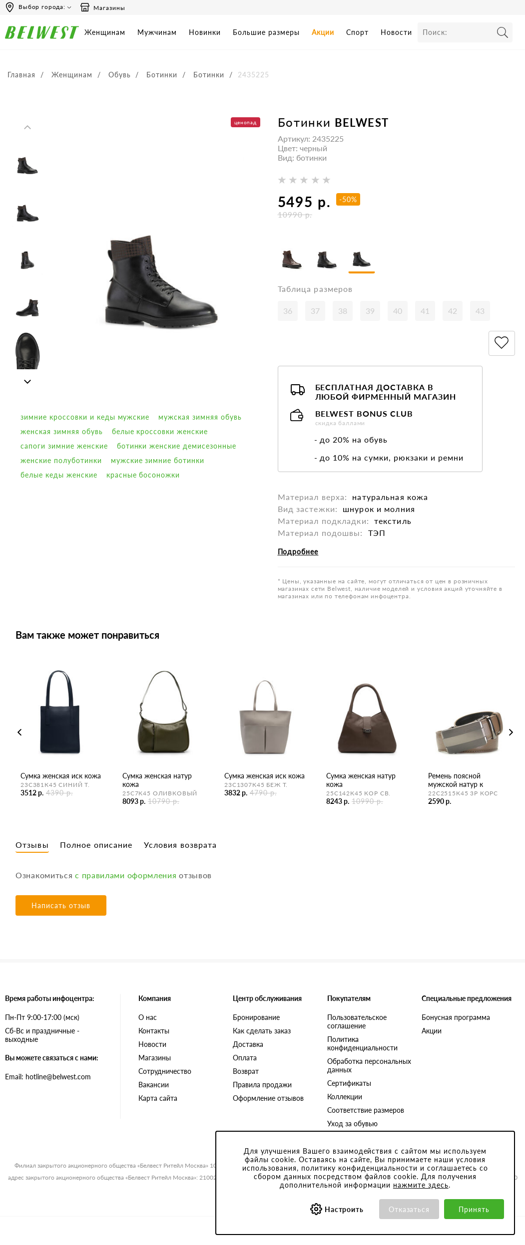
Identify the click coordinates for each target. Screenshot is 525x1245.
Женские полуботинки (61, 460)
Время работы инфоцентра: (49, 1000)
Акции (323, 32)
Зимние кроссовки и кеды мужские (84, 417)
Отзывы (32, 846)
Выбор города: (41, 6)
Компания (154, 1000)
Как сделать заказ (262, 1032)
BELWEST (362, 122)
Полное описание (96, 846)
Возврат (246, 1072)
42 (452, 312)
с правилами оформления (125, 876)
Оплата (245, 1059)
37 (315, 312)
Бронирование (256, 1018)
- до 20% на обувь (351, 441)
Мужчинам (157, 32)
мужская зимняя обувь (200, 417)
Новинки (205, 32)
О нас (147, 1018)
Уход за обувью (352, 1125)
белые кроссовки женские (160, 431)
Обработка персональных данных (369, 1066)
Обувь (119, 74)
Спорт (357, 32)
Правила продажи (262, 1086)
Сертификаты (349, 1084)
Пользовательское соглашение (357, 1022)
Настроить (344, 1209)
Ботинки (161, 74)
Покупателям (349, 1000)
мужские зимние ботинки (158, 460)
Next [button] (27, 382)
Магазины (102, 7)
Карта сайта (157, 1099)
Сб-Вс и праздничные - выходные (42, 1036)
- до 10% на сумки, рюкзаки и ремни (389, 459)
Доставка (248, 1045)
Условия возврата (180, 846)
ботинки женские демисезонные (176, 446)
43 (480, 312)
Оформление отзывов (268, 1099)
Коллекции (344, 1098)
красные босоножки (143, 475)
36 (287, 312)
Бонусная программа (456, 1018)
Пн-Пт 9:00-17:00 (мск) (42, 1018)
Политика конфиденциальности (362, 1044)
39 (370, 312)
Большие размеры (266, 32)
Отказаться (409, 1209)
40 (397, 312)
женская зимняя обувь (61, 431)
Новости (396, 32)
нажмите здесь (421, 1185)
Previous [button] (27, 127)
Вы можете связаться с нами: (51, 1059)
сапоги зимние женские (64, 446)
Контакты (153, 1032)
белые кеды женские (58, 475)
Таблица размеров (315, 290)
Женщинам (104, 32)
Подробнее (298, 553)
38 (342, 312)
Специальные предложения (467, 1000)
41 (425, 312)
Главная (21, 74)
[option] (27, 160)
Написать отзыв (60, 907)
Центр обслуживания (267, 1000)
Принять (474, 1209)
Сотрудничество (164, 1072)
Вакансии (153, 1086)
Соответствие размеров (365, 1111)
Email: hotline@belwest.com (48, 1078)
